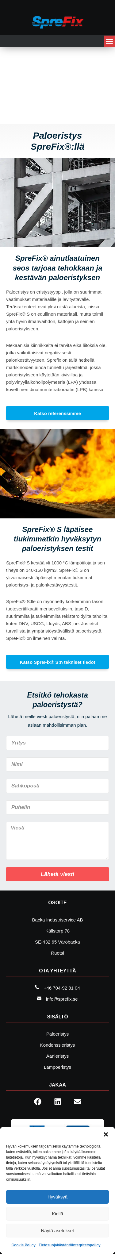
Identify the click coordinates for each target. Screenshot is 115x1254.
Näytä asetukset (57, 1230)
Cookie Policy (23, 1245)
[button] (106, 1134)
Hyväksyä (57, 1196)
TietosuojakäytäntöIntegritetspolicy (70, 1245)
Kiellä (57, 1213)
